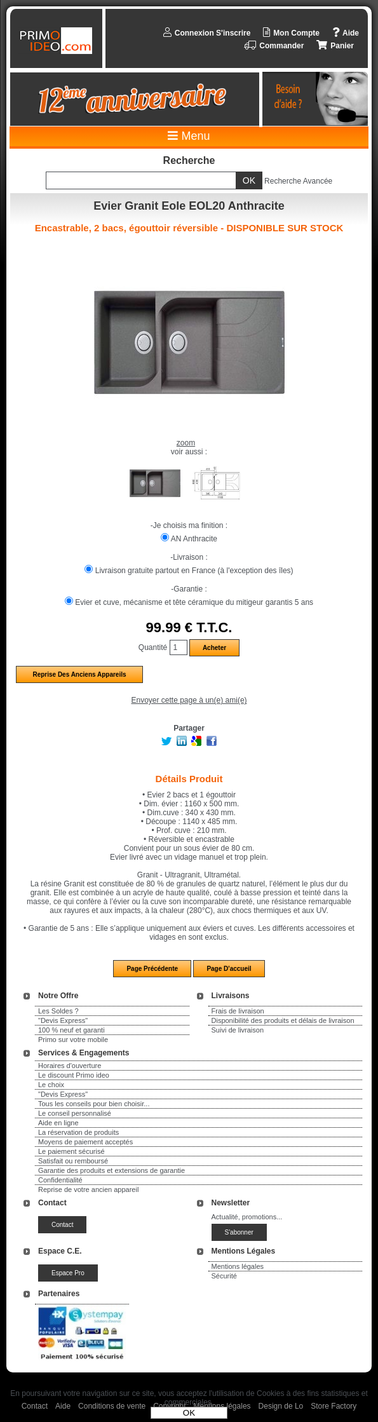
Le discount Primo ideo (73, 1075)
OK (189, 1413)
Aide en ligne (58, 1123)
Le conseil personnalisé (74, 1113)
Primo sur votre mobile (73, 1039)
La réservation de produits (78, 1132)
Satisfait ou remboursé (73, 1161)
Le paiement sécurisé (71, 1151)
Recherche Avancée (298, 181)
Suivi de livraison (238, 1030)
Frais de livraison (238, 1011)
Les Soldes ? (58, 1011)
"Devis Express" (63, 1020)
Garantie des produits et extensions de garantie (111, 1170)
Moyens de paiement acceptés (85, 1142)
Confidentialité (60, 1180)
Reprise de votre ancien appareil (88, 1189)
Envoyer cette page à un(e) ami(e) (188, 700)
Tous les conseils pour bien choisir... (93, 1103)
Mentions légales (238, 1266)
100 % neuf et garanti (71, 1030)
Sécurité (224, 1276)
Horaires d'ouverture (69, 1065)
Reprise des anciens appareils (79, 674)
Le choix (51, 1084)
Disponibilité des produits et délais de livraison (283, 1020)
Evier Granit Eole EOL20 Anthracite (188, 206)
